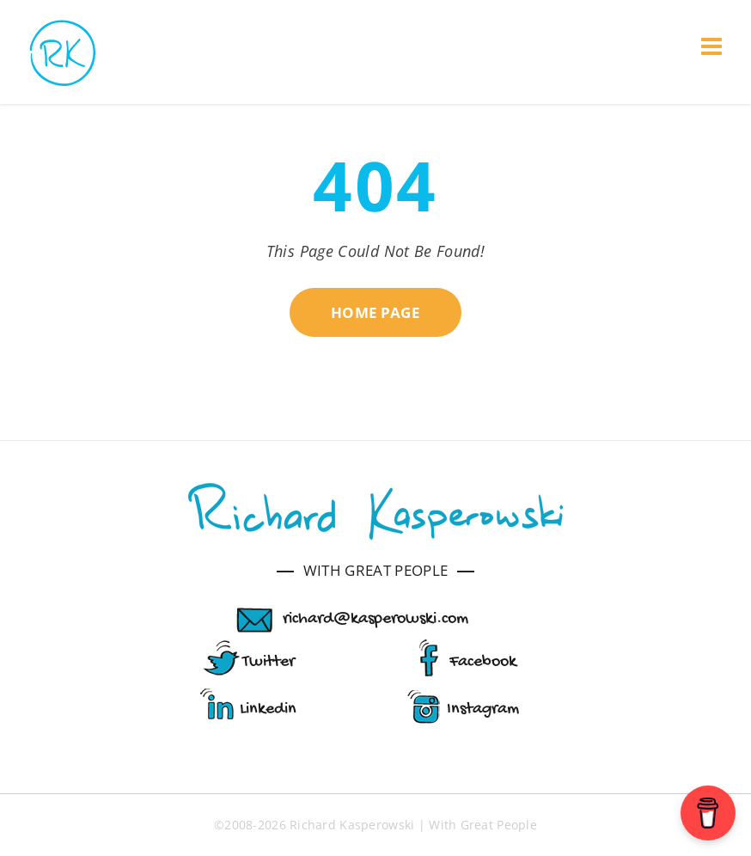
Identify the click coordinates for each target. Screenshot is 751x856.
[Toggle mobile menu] (713, 46)
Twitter (268, 662)
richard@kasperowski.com (375, 619)
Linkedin (268, 709)
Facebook (482, 662)
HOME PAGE (375, 312)
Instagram (483, 709)
